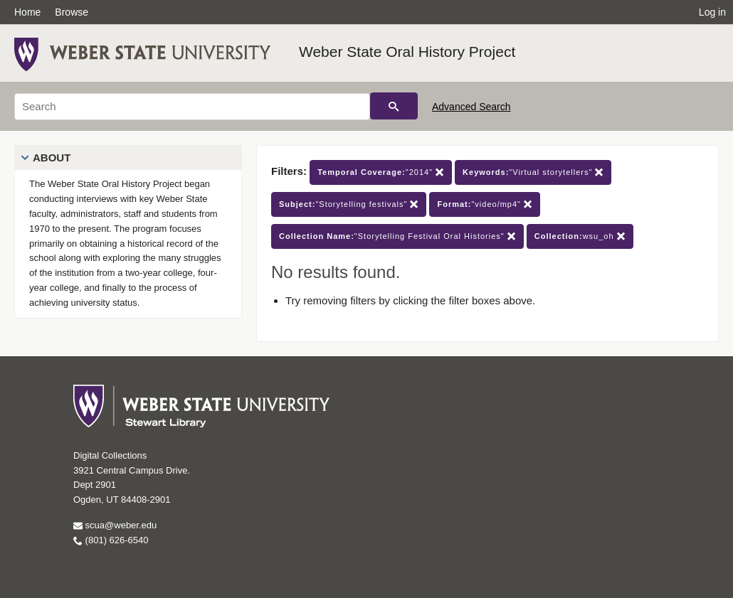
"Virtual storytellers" (533, 172)
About (51, 157)
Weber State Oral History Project (407, 51)
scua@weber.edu (115, 525)
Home (27, 12)
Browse (71, 12)
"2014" (380, 172)
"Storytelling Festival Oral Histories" (397, 236)
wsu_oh (580, 236)
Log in (712, 12)
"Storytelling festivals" (348, 204)
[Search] (192, 106)
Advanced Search (471, 106)
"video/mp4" (484, 204)
